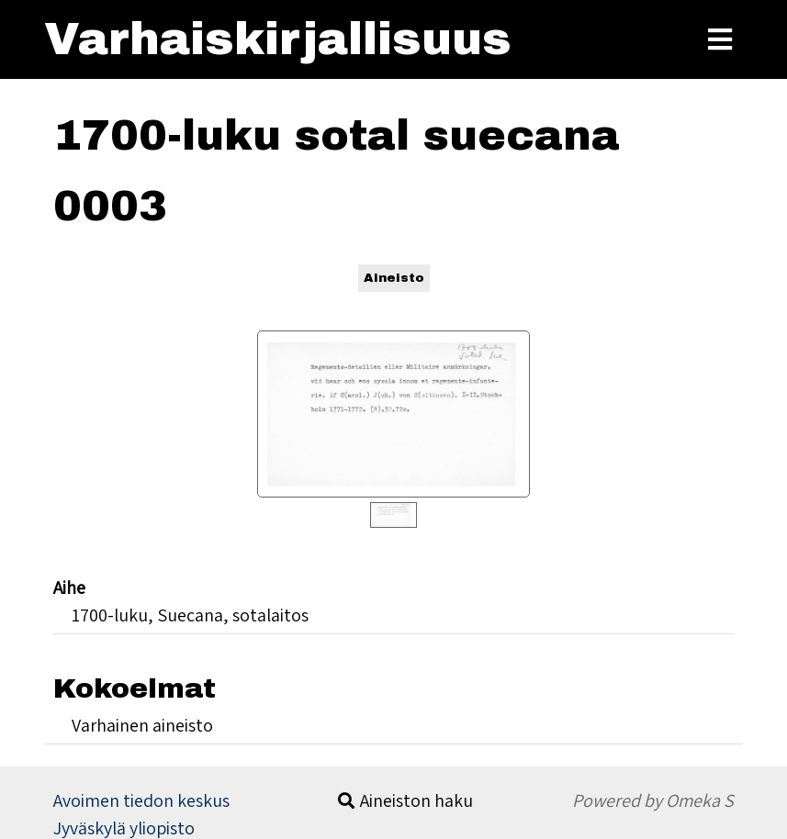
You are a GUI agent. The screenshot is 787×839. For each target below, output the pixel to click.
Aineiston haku (416, 800)
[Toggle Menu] (720, 39)
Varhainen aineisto (142, 725)
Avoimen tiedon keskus (141, 800)
